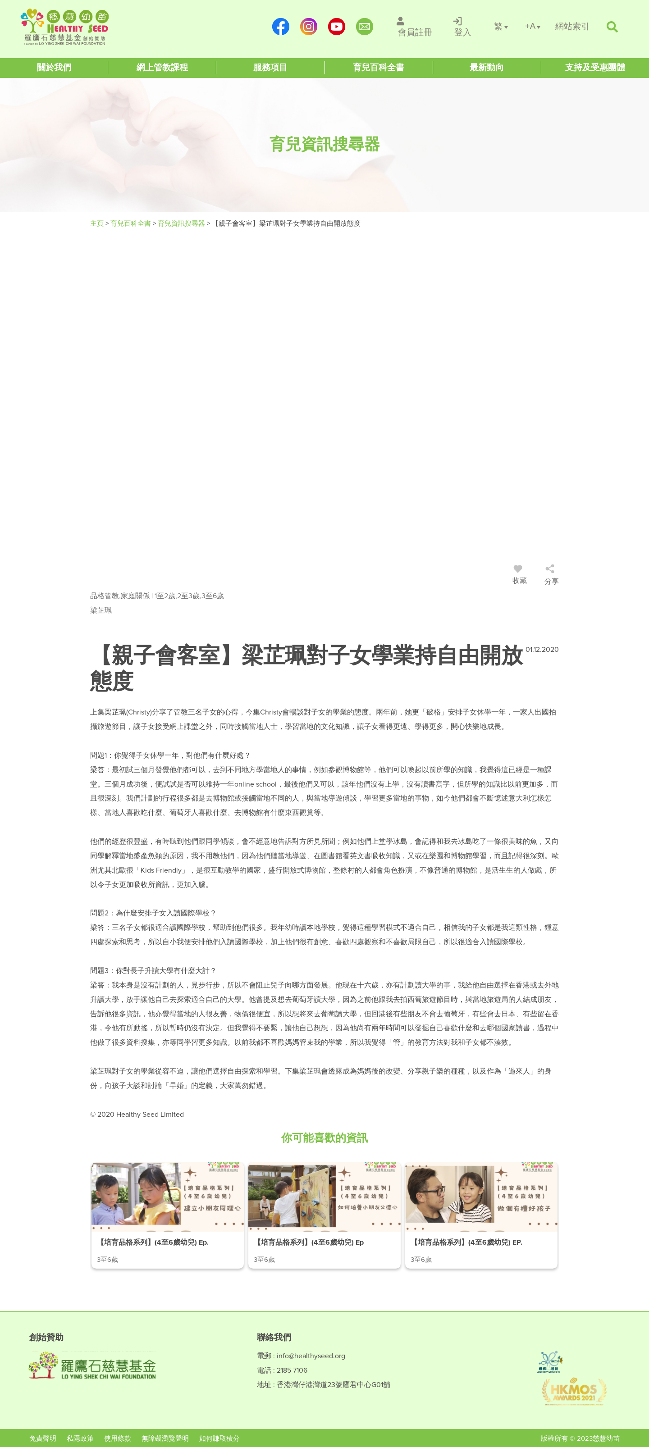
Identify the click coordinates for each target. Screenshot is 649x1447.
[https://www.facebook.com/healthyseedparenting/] (281, 26)
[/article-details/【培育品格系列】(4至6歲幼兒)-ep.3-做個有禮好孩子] (481, 1215)
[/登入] (463, 26)
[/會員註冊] (415, 26)
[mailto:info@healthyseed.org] (365, 26)
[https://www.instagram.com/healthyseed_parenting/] (309, 26)
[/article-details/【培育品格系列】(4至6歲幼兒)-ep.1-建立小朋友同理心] (167, 1215)
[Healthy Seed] (78, 27)
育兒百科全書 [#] (131, 223)
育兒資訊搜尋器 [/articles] (182, 223)
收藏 (519, 576)
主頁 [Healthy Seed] (97, 223)
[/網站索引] (572, 27)
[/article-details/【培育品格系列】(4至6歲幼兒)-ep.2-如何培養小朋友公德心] (324, 1215)
